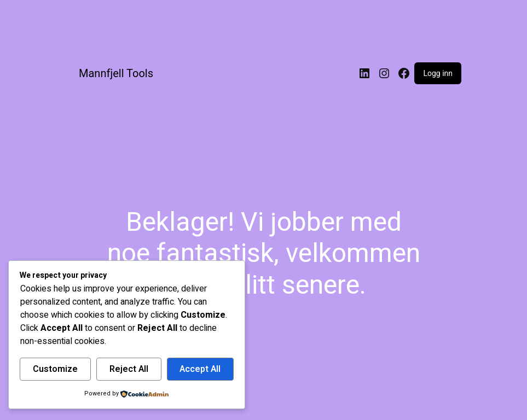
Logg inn (438, 73)
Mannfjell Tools (116, 73)
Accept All (200, 369)
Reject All (128, 369)
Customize (55, 369)
